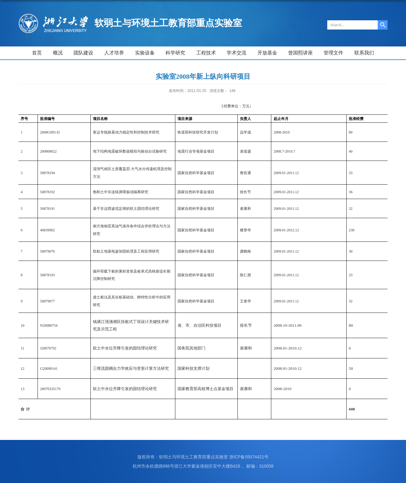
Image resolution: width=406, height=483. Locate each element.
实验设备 (145, 52)
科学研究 (175, 52)
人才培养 (114, 52)
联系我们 (364, 52)
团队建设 (83, 52)
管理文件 (333, 52)
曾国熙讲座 (300, 52)
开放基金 (267, 52)
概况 (58, 52)
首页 (37, 52)
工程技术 (206, 52)
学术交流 (236, 52)
